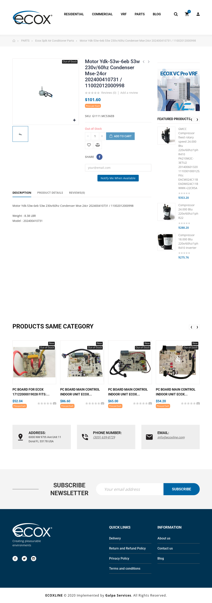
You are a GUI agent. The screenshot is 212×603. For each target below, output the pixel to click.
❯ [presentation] (197, 119)
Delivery (115, 538)
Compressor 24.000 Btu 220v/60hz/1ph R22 (188, 211)
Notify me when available (118, 178)
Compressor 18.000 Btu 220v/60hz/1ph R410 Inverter (188, 241)
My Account (198, 14)
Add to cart (120, 136)
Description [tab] (21, 192)
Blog (160, 558)
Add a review (129, 93)
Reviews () (108, 93)
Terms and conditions (124, 568)
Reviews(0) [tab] (77, 192)
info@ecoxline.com (171, 437)
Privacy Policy (119, 558)
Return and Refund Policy (127, 548)
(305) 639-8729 (104, 437)
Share (99, 157)
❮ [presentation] (191, 119)
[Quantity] (95, 136)
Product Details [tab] (50, 192)
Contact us (165, 548)
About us (163, 538)
